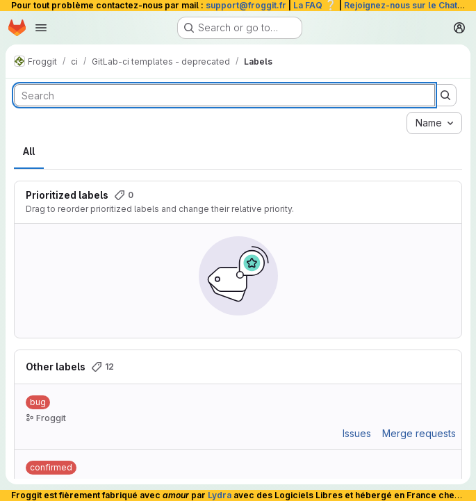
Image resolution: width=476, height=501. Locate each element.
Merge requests (419, 433)
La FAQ (315, 5)
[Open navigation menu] (41, 28)
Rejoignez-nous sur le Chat (408, 5)
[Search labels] (224, 95)
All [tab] (29, 151)
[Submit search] (445, 95)
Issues (357, 433)
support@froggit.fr (246, 5)
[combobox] (434, 123)
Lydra (219, 495)
